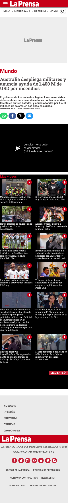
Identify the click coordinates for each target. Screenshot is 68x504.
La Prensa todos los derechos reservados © (34, 446)
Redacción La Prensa (31, 108)
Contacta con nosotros (24, 478)
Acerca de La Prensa (18, 470)
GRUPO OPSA (12, 430)
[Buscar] (63, 11)
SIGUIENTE (57, 372)
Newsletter (48, 478)
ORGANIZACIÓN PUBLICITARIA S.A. (34, 452)
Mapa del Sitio (17, 485)
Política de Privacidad (46, 470)
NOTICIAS (10, 405)
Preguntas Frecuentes (43, 485)
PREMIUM (10, 418)
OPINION (9, 424)
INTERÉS (9, 412)
